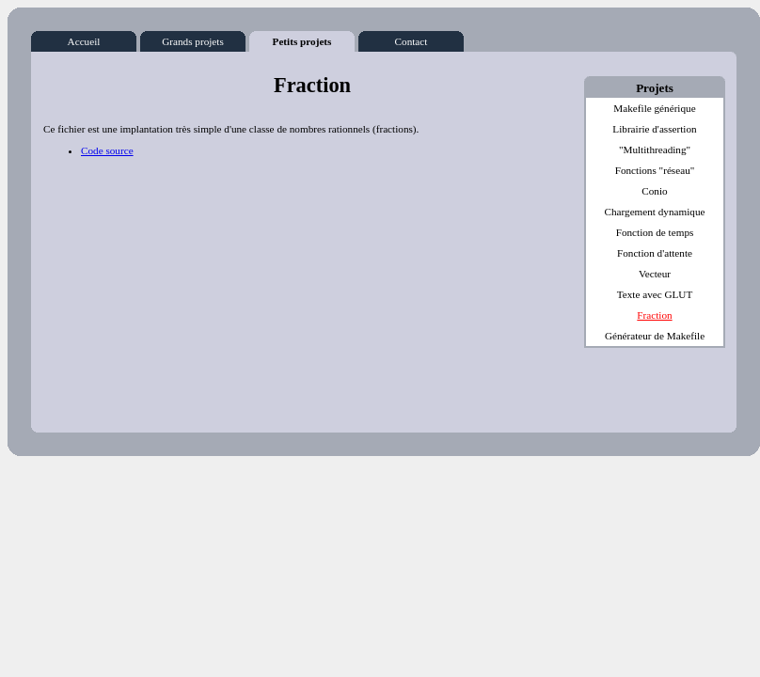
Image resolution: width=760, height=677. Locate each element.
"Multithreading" (654, 149)
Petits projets (302, 39)
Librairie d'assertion (654, 128)
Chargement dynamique (655, 211)
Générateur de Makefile (655, 335)
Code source (107, 150)
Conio (654, 191)
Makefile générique (654, 108)
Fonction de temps (655, 232)
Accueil (83, 39)
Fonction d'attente (654, 253)
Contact (411, 39)
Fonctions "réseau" (655, 170)
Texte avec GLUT (655, 294)
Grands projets (192, 39)
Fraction (654, 315)
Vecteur (655, 273)
